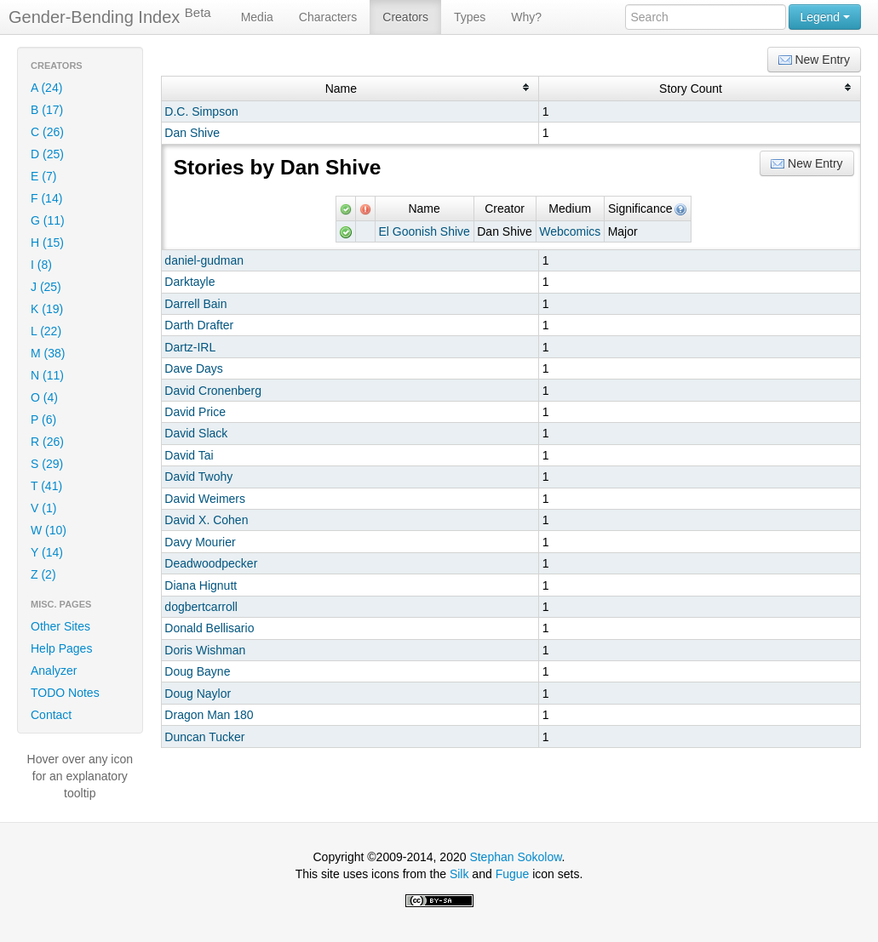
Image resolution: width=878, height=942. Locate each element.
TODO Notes (65, 692)
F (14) (46, 198)
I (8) (41, 264)
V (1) (43, 508)
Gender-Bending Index (110, 16)
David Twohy (198, 476)
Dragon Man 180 (208, 715)
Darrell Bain (195, 304)
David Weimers (204, 498)
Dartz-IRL (189, 347)
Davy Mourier (199, 542)
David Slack (195, 433)
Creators (405, 17)
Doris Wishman (204, 650)
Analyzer (54, 670)
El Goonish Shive (423, 231)
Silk (459, 874)
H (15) (47, 242)
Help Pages (61, 648)
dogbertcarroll (201, 607)
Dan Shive (192, 133)
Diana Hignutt (200, 585)
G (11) (48, 220)
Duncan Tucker (204, 737)
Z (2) (43, 574)
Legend (825, 17)
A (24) (46, 87)
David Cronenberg (212, 390)
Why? (526, 17)
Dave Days (193, 368)
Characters (328, 17)
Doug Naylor (197, 693)
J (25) (46, 287)
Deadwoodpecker (210, 563)
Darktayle (189, 281)
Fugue (513, 874)
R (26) (47, 441)
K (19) (47, 309)
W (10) (48, 530)
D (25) (47, 154)
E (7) (43, 176)
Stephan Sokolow (515, 857)
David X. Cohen (206, 520)
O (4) (44, 397)
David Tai (188, 455)
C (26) (47, 132)
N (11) (47, 375)
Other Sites (60, 626)
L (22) (46, 331)
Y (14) (47, 552)
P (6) (43, 419)
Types (469, 17)
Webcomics (569, 231)
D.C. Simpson (201, 111)
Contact (51, 715)
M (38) (48, 353)
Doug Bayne (197, 671)
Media (257, 17)
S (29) (47, 464)
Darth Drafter (198, 325)
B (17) (47, 110)
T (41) (46, 486)
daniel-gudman (204, 260)
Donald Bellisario (209, 628)
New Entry (814, 60)
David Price (195, 412)
